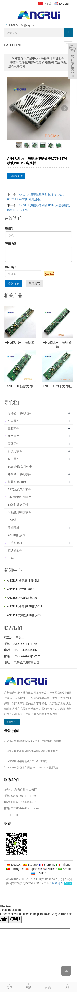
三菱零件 (13, 428)
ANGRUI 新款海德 (20, 386)
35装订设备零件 (18, 505)
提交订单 (13, 283)
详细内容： (12, 243)
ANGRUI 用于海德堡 (19, 342)
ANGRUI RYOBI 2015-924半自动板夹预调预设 (32, 751)
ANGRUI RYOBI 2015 (20, 589)
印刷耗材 (13, 527)
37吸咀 (12, 520)
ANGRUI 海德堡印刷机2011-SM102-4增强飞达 (32, 767)
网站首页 (17, 58)
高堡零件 (13, 444)
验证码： (11, 267)
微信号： (11, 228)
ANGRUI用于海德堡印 (57, 344)
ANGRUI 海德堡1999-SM (23, 580)
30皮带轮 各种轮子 (20, 466)
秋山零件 (13, 459)
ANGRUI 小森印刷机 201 (23, 598)
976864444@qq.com (23, 25)
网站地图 (57, 883)
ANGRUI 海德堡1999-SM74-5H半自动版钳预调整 (34, 740)
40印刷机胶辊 (16, 535)
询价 (29, 985)
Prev (12, 108)
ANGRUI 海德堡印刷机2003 (24, 615)
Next (64, 108)
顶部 (67, 985)
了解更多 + (12, 721)
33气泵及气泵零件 (19, 489)
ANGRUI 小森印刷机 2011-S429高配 (27, 761)
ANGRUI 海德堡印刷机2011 (24, 606)
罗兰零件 (13, 436)
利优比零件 (15, 451)
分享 (9, 985)
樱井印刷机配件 (18, 482)
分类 (48, 985)
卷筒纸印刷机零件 (19, 474)
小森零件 (13, 421)
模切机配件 (15, 550)
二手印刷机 (15, 543)
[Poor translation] (15, 919)
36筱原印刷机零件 (19, 512)
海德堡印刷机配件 (52, 58)
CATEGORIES (13, 45)
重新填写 (34, 283)
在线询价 (16, 176)
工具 (11, 558)
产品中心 (32, 58)
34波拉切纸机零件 (19, 497)
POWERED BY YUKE (38, 883)
